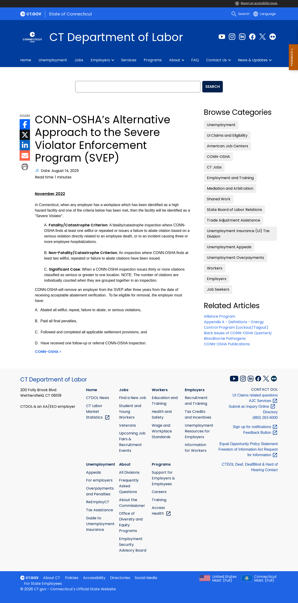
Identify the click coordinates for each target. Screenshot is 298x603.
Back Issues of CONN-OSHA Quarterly (238, 333)
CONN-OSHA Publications (227, 344)
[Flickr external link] (272, 36)
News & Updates (253, 60)
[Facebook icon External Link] (25, 124)
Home (25, 60)
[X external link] (266, 378)
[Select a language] (264, 14)
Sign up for (255, 427)
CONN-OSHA (218, 156)
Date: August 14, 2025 (60, 170)
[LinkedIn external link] (242, 36)
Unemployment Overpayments (235, 257)
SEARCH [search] (212, 86)
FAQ (195, 60)
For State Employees (43, 583)
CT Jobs (214, 167)
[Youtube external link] (222, 36)
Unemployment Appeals (229, 247)
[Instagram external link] (232, 36)
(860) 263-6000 (265, 418)
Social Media (146, 577)
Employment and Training (230, 177)
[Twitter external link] (262, 36)
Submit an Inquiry (252, 406)
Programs (153, 60)
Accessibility (94, 577)
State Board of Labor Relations (234, 209)
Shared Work (218, 199)
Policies (71, 577)
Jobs (78, 60)
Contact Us (216, 60)
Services (128, 60)
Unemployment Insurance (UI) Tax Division (238, 233)
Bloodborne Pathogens (225, 338)
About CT (51, 577)
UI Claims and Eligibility (227, 135)
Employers (100, 60)
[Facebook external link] (252, 36)
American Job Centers (227, 146)
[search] (241, 14)
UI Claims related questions (255, 395)
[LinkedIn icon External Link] (25, 145)
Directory (270, 412)
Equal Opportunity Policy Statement (248, 444)
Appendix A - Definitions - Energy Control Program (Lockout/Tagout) (236, 324)
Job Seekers (218, 289)
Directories (120, 577)
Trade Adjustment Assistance (233, 220)
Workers (214, 268)
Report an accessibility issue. (256, 3)
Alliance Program (219, 316)
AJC (263, 401)
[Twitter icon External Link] (25, 135)
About (174, 60)
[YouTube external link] (234, 378)
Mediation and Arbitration (230, 188)
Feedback (260, 433)
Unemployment (53, 60)
